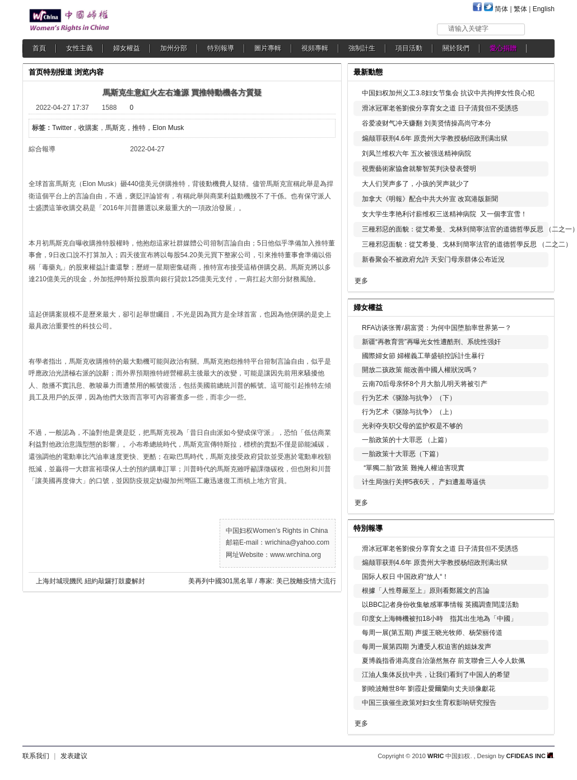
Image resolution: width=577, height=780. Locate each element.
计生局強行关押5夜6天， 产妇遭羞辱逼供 (424, 482)
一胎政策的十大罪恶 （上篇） (406, 440)
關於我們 (456, 48)
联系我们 (35, 756)
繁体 (520, 9)
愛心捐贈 (503, 48)
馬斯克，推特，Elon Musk (144, 128)
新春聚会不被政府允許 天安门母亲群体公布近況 (433, 259)
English (544, 9)
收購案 (88, 128)
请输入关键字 (468, 28)
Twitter (62, 128)
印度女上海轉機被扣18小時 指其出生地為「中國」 (439, 619)
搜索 (540, 29)
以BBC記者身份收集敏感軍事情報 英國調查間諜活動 (440, 605)
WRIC (435, 756)
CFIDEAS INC (529, 756)
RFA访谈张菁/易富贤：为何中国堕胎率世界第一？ (436, 328)
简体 (501, 9)
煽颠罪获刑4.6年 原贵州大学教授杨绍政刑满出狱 (435, 138)
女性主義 (79, 48)
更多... (538, 306)
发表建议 (74, 756)
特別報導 (220, 48)
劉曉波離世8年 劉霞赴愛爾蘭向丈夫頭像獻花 (428, 689)
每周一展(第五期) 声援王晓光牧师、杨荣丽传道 (432, 633)
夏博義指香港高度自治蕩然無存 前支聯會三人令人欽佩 (443, 661)
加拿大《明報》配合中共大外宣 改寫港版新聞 (430, 199)
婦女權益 (126, 48)
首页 (36, 72)
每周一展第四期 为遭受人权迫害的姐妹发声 (426, 647)
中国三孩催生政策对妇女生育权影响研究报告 (429, 703)
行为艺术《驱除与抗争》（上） (409, 412)
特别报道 (57, 72)
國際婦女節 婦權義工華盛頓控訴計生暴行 (423, 356)
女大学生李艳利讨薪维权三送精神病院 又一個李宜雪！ (444, 214)
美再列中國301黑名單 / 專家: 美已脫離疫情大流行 (262, 581)
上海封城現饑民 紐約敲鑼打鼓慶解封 (90, 581)
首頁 (39, 48)
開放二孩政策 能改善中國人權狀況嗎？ (420, 370)
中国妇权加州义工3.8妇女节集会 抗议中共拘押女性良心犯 (448, 93)
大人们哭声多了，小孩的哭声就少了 (415, 184)
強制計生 (361, 48)
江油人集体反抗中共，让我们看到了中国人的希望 (436, 675)
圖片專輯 (267, 48)
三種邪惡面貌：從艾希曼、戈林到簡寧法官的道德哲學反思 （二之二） (467, 244)
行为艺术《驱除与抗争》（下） (409, 398)
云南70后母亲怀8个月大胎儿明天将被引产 (424, 384)
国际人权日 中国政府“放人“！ (405, 577)
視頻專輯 (314, 48)
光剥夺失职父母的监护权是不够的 (412, 426)
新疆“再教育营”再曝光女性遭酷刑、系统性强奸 (431, 342)
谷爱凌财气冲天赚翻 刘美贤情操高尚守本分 (426, 123)
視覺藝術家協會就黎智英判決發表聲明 (419, 169)
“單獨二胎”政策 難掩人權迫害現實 (413, 468)
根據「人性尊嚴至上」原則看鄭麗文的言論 (426, 591)
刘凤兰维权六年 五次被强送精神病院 (416, 153)
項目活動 (408, 48)
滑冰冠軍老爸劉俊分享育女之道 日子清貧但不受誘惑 (440, 108)
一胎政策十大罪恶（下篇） (402, 454)
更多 (361, 281)
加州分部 (173, 48)
